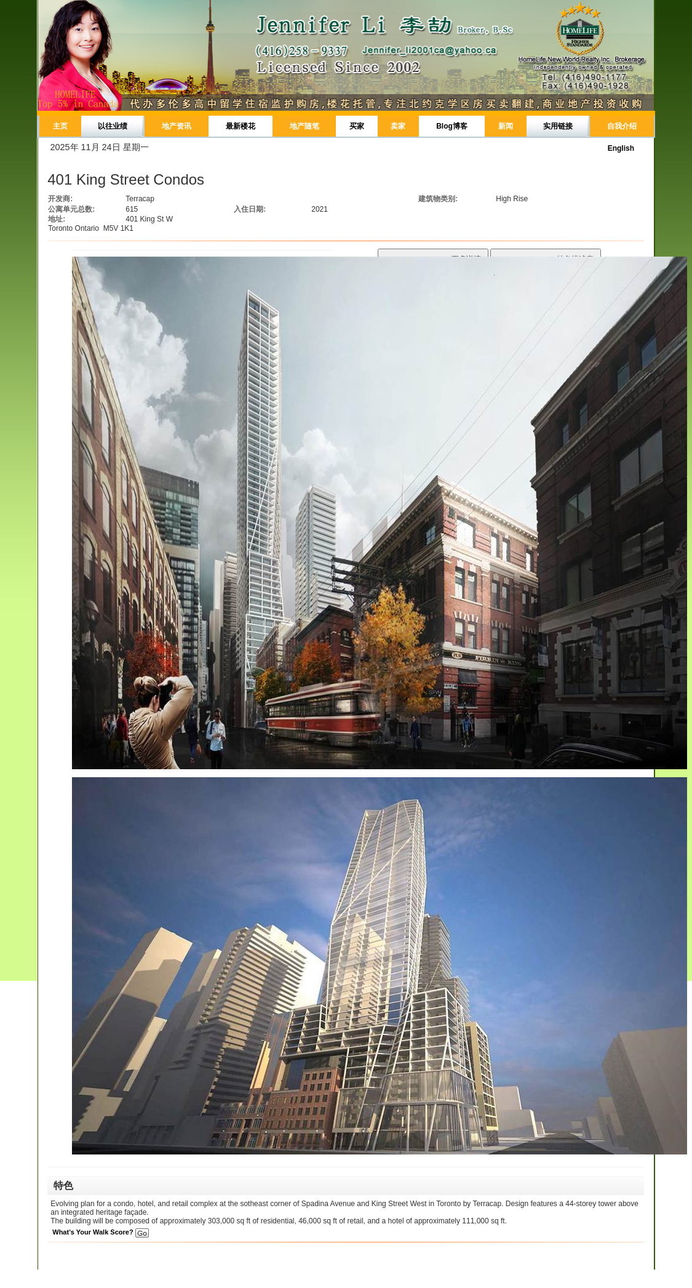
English (621, 148)
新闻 (505, 126)
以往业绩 (112, 126)
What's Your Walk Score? (100, 1232)
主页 (60, 126)
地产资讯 (176, 126)
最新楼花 (240, 126)
